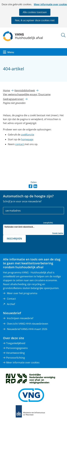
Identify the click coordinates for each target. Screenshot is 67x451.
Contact (11, 298)
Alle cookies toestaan (35, 12)
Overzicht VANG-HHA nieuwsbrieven (27, 323)
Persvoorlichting (15, 357)
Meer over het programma (22, 293)
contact (19, 144)
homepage (27, 139)
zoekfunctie (27, 134)
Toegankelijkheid (15, 343)
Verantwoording (15, 353)
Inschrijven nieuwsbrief (20, 318)
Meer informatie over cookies (23, 362)
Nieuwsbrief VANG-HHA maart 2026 (27, 329)
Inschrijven (14, 238)
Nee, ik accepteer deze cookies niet (35, 20)
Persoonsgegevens (17, 348)
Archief (11, 304)
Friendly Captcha (57, 233)
